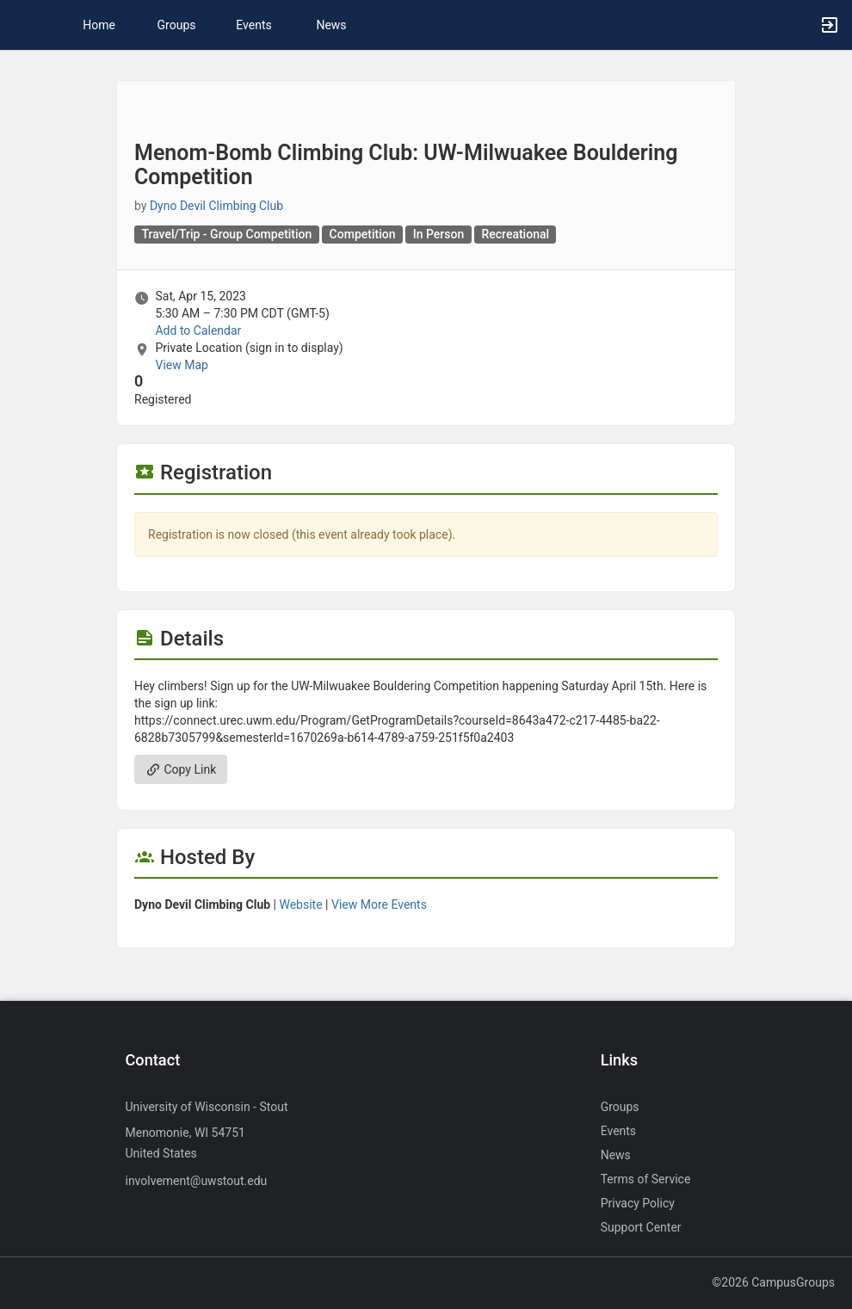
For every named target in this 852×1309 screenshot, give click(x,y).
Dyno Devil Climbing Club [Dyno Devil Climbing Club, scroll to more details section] (216, 206)
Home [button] (99, 25)
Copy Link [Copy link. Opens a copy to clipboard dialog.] (180, 769)
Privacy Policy (638, 1203)
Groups (176, 25)
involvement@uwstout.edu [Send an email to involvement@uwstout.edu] (196, 1181)
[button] (21, 25)
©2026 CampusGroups (773, 1282)
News (331, 25)
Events (253, 25)
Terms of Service (646, 1179)
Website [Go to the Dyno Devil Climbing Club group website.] (300, 904)
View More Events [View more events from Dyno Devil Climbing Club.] (379, 904)
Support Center (641, 1227)
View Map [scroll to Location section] (181, 365)
